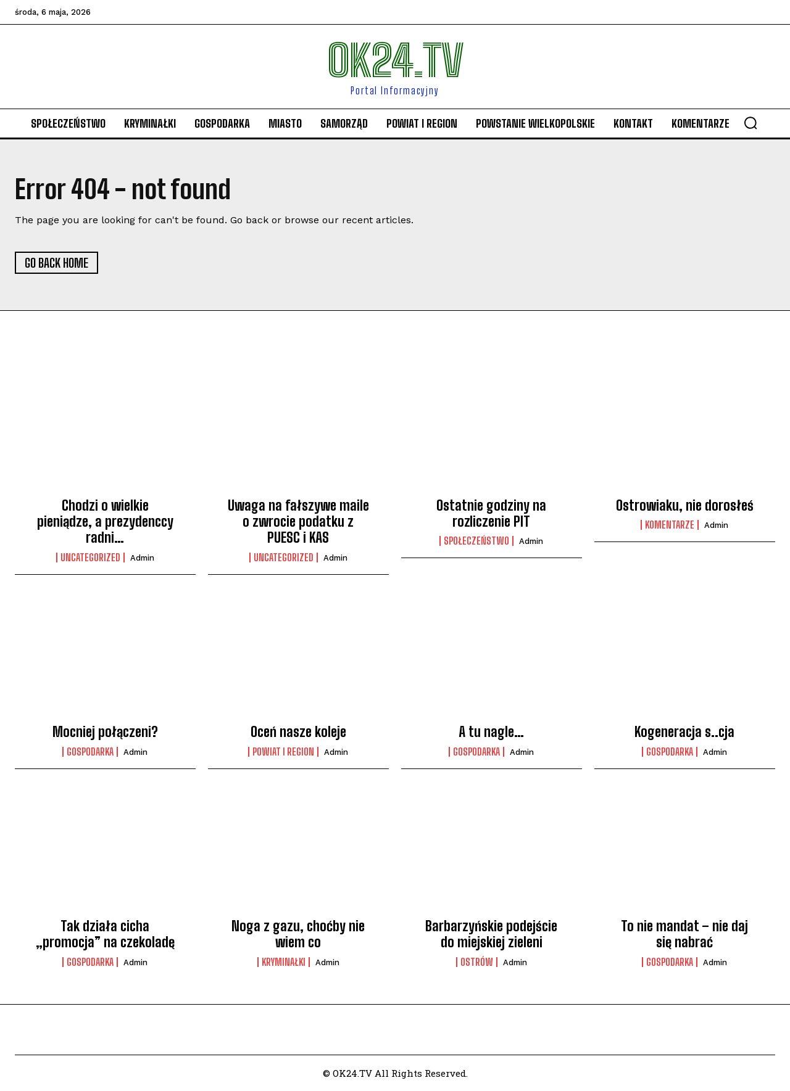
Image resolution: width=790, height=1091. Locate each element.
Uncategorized (90, 557)
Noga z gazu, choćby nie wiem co (298, 934)
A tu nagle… (491, 731)
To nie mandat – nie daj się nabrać (684, 934)
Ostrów (476, 962)
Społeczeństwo (476, 541)
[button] (750, 123)
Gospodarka (90, 752)
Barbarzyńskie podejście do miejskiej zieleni (491, 934)
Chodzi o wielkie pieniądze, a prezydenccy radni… (105, 521)
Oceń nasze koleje (298, 731)
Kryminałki (284, 962)
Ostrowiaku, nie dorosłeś (685, 505)
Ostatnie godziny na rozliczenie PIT (491, 513)
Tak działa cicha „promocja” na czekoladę (105, 934)
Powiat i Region (283, 752)
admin (142, 557)
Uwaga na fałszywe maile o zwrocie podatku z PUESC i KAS (298, 521)
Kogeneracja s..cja (684, 731)
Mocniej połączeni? (105, 731)
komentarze (669, 525)
